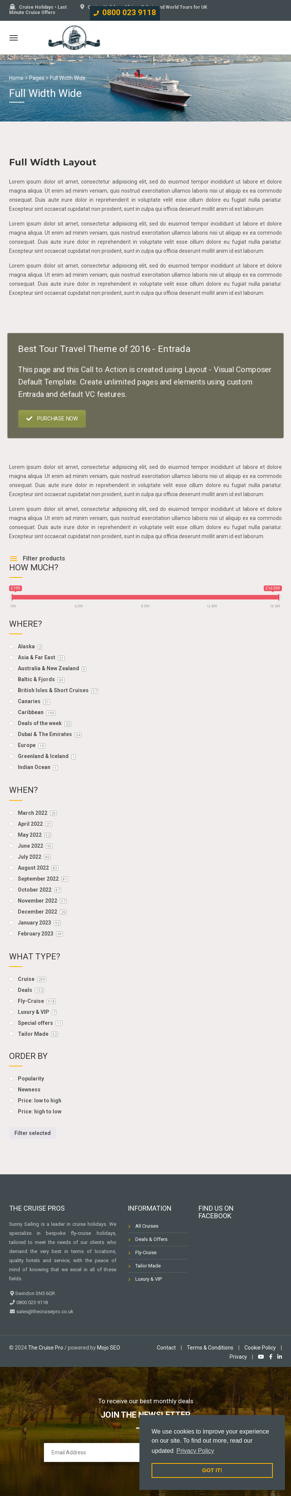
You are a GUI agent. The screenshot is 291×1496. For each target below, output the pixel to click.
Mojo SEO (108, 1348)
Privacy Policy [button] (195, 1451)
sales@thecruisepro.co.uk (44, 1311)
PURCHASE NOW (58, 416)
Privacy (238, 1357)
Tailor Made (148, 1266)
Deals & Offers (151, 1239)
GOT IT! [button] (212, 1470)
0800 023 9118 (129, 12)
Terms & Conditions (210, 1348)
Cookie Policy (260, 1348)
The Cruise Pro (45, 1348)
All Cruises (146, 1226)
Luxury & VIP (148, 1279)
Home (16, 78)
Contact (166, 1348)
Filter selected (32, 1133)
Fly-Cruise (145, 1252)
